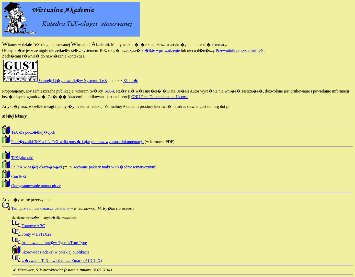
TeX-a (109, 91)
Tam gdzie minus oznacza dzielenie (40, 208)
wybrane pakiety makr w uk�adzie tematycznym (114, 167)
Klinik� (130, 80)
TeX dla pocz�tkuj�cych (33, 132)
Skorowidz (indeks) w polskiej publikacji (55, 252)
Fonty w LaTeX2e (36, 234)
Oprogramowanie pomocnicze (36, 185)
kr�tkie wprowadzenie (160, 50)
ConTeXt (18, 176)
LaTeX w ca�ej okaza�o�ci (36, 167)
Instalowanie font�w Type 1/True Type (54, 242)
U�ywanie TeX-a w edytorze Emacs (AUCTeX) (61, 260)
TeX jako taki (22, 158)
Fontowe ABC (33, 226)
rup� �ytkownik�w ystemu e (55, 80)
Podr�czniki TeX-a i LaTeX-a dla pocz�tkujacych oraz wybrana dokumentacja (77, 142)
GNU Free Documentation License (159, 97)
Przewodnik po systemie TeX (240, 50)
